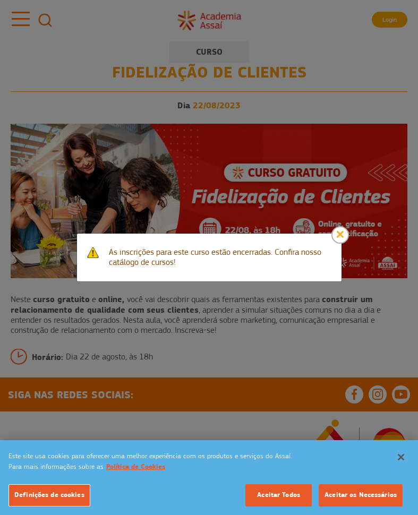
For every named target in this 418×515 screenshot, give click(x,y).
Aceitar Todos (278, 495)
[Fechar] (401, 457)
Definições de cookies (49, 495)
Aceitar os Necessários (361, 495)
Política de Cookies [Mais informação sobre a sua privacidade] (135, 466)
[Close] (340, 235)
